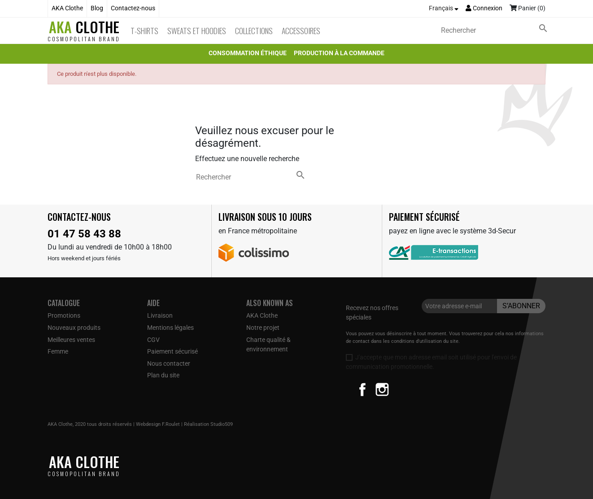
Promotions (64, 315)
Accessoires (301, 30)
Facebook (362, 389)
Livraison (160, 315)
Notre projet (262, 327)
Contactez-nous (133, 8)
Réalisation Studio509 (208, 424)
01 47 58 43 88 (84, 234)
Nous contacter (168, 363)
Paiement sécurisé (172, 351)
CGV (153, 339)
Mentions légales (170, 327)
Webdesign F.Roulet (158, 424)
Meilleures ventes (71, 339)
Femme (58, 351)
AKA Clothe (67, 8)
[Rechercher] (496, 30)
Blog (97, 8)
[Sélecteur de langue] (443, 8)
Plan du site (163, 375)
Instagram (382, 389)
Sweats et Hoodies (196, 30)
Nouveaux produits (74, 327)
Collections (254, 30)
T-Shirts (144, 30)
